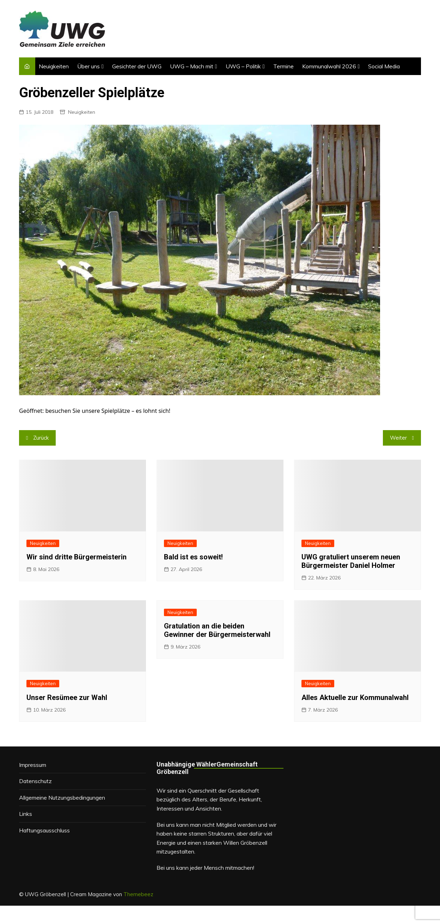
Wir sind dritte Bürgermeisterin (76, 557)
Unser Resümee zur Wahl (66, 697)
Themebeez (138, 894)
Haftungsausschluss (44, 830)
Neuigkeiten (54, 66)
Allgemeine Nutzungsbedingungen (62, 797)
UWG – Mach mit (191, 66)
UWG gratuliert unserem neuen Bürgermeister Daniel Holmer (350, 561)
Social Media (384, 66)
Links (25, 813)
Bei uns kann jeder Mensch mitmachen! (205, 867)
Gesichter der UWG (136, 66)
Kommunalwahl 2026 (329, 66)
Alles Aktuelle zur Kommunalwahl (355, 697)
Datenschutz (35, 781)
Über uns (88, 66)
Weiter (398, 437)
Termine (283, 66)
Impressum (32, 764)
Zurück (41, 437)
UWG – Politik (243, 66)
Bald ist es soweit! (193, 557)
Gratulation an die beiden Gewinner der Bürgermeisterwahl (217, 630)
